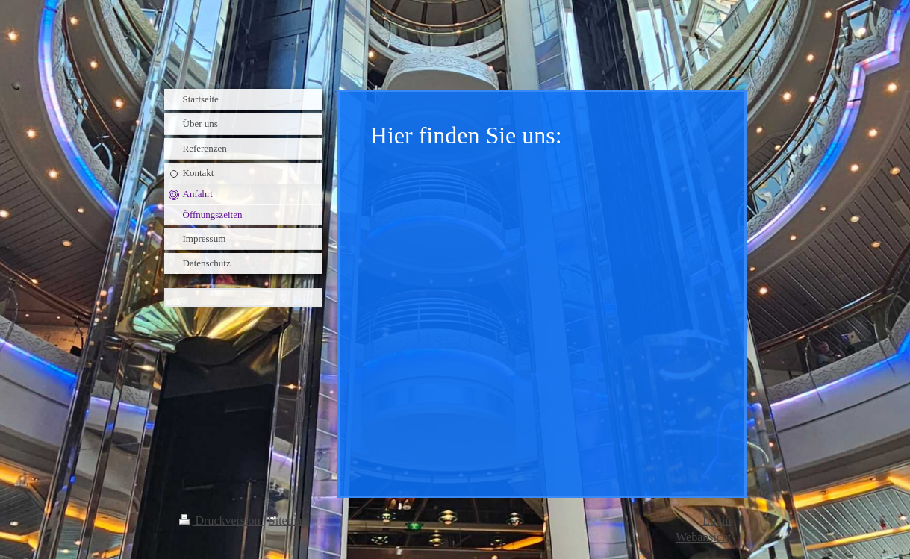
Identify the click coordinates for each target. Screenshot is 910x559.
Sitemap (288, 520)
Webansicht (703, 537)
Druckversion (221, 520)
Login (716, 520)
